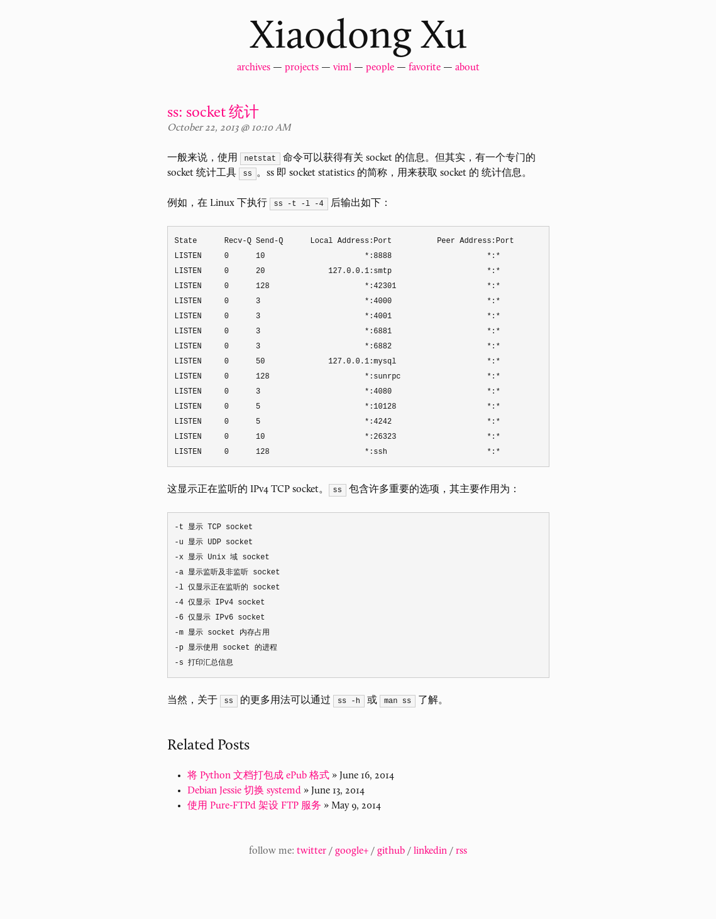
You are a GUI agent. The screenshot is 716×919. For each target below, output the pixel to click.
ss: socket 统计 (213, 113)
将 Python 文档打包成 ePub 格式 (258, 776)
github (391, 851)
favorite (425, 68)
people (380, 68)
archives (253, 68)
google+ (351, 851)
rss (461, 851)
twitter (311, 851)
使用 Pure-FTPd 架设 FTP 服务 (254, 806)
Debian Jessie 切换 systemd (244, 791)
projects (302, 68)
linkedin (430, 851)
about (467, 68)
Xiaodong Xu (358, 38)
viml (342, 68)
